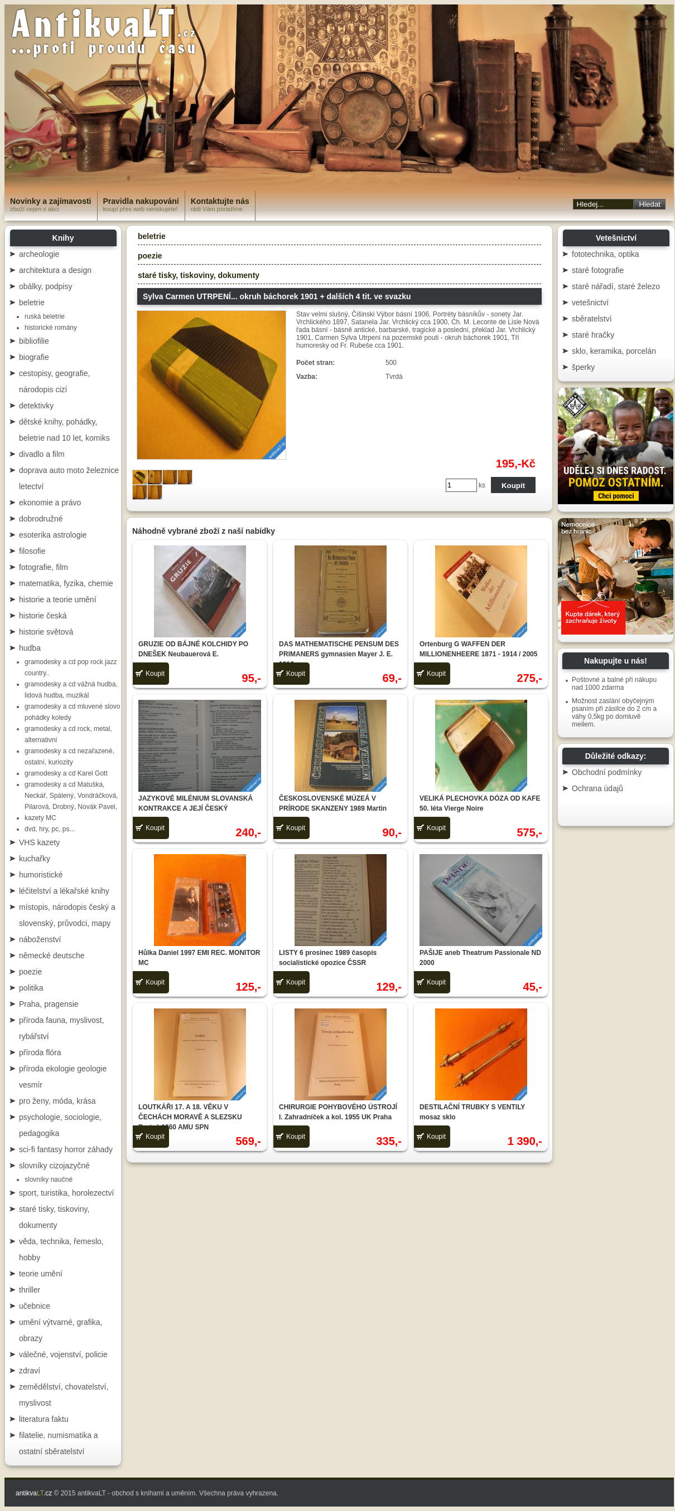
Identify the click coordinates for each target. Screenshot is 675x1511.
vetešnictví (590, 302)
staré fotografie (598, 270)
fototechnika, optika (605, 254)
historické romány (51, 328)
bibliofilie (34, 341)
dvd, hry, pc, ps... (50, 829)
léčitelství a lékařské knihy (64, 890)
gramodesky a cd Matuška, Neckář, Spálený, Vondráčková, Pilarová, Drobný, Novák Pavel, (71, 796)
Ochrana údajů (597, 788)
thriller (29, 1289)
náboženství (40, 939)
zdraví (29, 1370)
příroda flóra (40, 1052)
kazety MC (40, 818)
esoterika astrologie (52, 534)
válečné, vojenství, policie (63, 1354)
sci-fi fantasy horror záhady (66, 1149)
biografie (34, 357)
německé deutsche (52, 955)
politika (31, 987)
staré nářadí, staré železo (616, 286)
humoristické (41, 874)
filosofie (32, 551)
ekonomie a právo (50, 502)
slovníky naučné (49, 1179)
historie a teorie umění (58, 599)
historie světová (46, 631)
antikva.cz (34, 1493)
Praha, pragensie (49, 1004)
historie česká (43, 615)
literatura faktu (44, 1419)
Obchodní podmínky (607, 772)
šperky (583, 367)
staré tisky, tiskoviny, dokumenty (198, 275)
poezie (30, 971)
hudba (30, 648)
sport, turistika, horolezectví (66, 1192)
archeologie (39, 254)
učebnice (34, 1306)
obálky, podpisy (45, 286)
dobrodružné (41, 518)
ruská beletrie (45, 316)
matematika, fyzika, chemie (66, 583)
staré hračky (593, 334)
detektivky (36, 405)
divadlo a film (42, 454)
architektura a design (55, 270)
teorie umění (40, 1273)
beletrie (32, 302)
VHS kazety (39, 842)
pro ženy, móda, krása (57, 1100)
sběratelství (592, 318)
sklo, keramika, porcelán (614, 351)
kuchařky (34, 858)
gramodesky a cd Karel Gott (66, 773)
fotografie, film (43, 567)
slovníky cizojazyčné (54, 1165)
